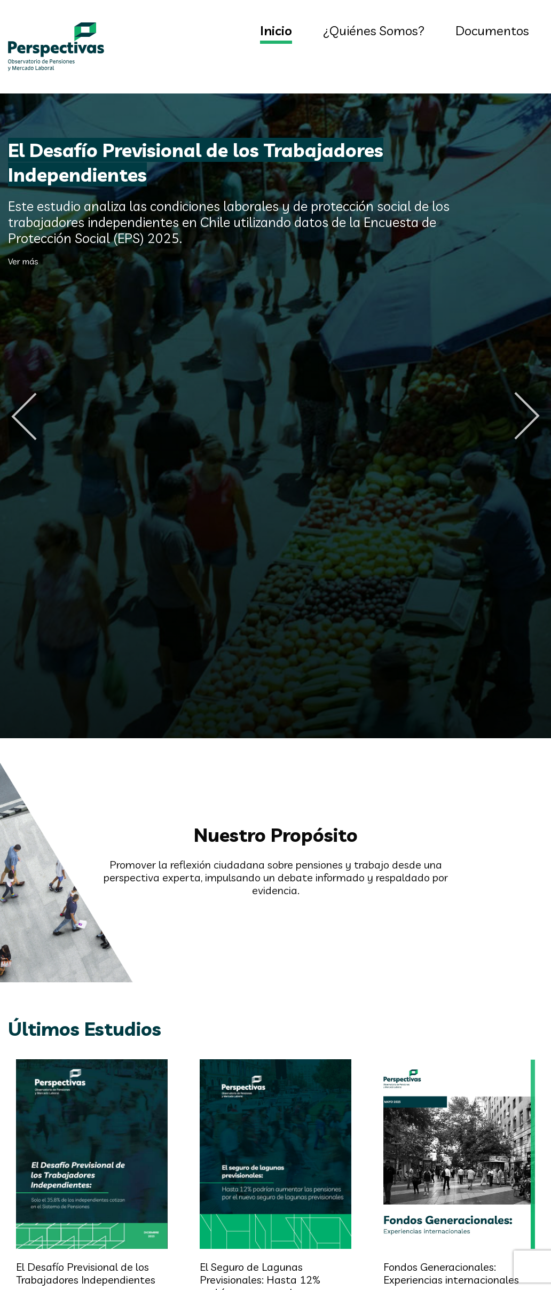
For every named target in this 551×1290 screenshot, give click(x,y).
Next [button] (527, 416)
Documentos (492, 30)
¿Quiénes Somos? (373, 30)
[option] (275, 416)
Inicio (276, 30)
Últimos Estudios (84, 1029)
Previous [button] (24, 416)
